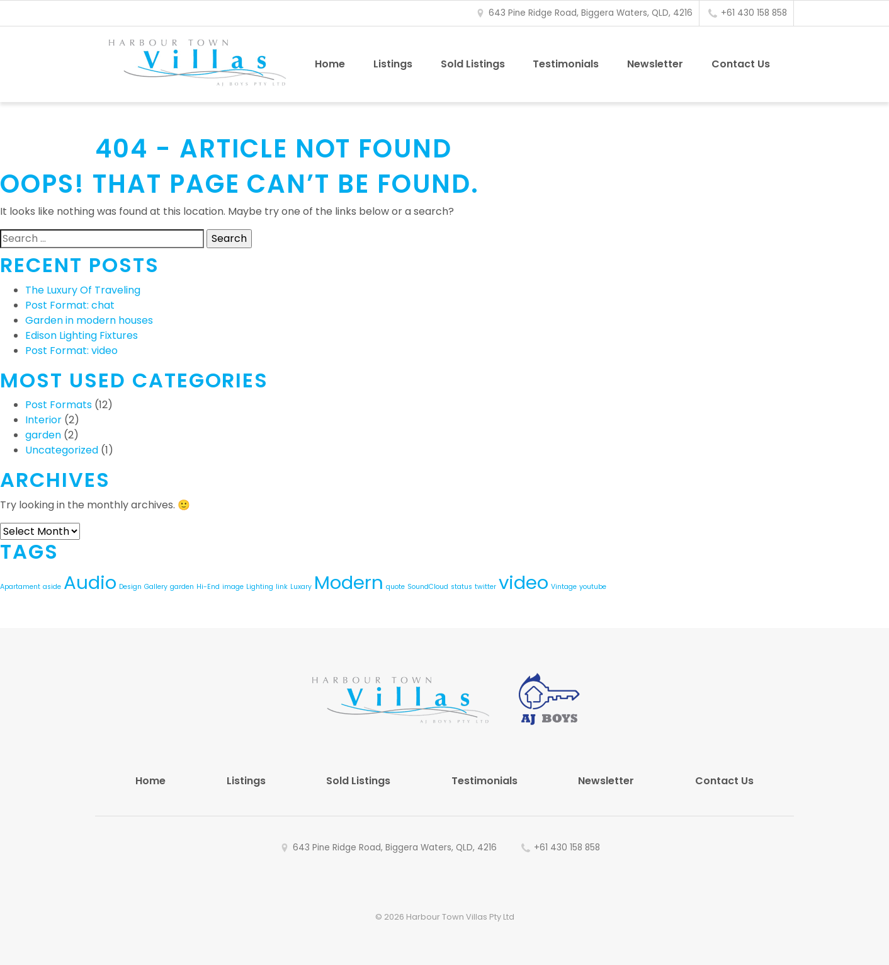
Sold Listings (473, 64)
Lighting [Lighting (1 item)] (259, 586)
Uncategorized (61, 450)
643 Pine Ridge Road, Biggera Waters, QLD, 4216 (591, 13)
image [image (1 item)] (233, 586)
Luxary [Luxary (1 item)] (301, 586)
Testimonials (566, 64)
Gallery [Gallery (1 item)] (155, 586)
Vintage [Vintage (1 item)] (564, 586)
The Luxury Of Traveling (82, 290)
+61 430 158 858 (754, 13)
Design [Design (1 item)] (130, 586)
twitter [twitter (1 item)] (485, 586)
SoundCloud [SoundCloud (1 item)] (427, 586)
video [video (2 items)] (523, 582)
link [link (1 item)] (282, 586)
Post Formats (58, 404)
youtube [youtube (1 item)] (592, 586)
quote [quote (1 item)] (395, 586)
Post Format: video (71, 350)
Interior (43, 420)
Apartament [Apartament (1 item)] (20, 586)
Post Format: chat (70, 305)
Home (330, 64)
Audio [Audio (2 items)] (90, 582)
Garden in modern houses (89, 320)
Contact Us (740, 64)
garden (43, 435)
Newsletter (655, 64)
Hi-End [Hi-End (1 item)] (208, 586)
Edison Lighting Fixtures (81, 335)
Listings (392, 64)
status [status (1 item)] (461, 586)
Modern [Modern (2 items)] (348, 582)
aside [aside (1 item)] (52, 586)
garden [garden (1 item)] (182, 586)
